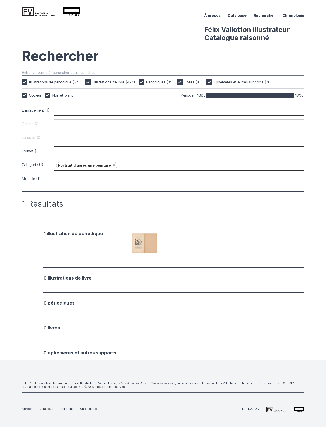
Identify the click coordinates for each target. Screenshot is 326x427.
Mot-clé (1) (31, 178)
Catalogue (237, 15)
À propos (212, 15)
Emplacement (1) (36, 110)
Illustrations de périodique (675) (55, 82)
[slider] (206, 95)
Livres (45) (194, 82)
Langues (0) (32, 137)
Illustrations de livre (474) (114, 82)
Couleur (35, 95)
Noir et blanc (63, 95)
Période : (188, 95)
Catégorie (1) (32, 164)
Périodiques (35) (160, 82)
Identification (248, 408)
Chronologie (293, 15)
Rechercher (264, 15)
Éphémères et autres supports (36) (243, 82)
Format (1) (30, 151)
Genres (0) (31, 124)
